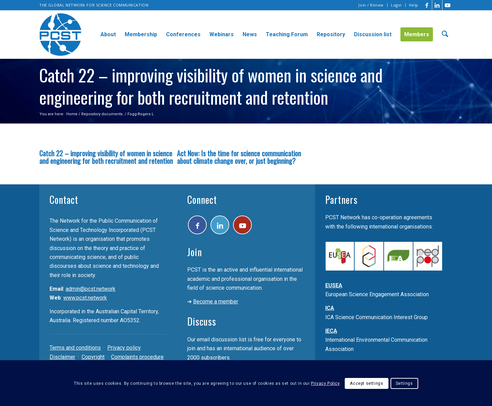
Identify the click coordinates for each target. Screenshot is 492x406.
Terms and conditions (75, 347)
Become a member (215, 301)
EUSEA (333, 285)
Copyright (93, 357)
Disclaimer (62, 357)
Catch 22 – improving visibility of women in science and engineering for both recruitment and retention (106, 157)
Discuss (201, 321)
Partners (341, 200)
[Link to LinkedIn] (437, 5)
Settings (404, 383)
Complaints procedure (137, 357)
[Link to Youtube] (447, 5)
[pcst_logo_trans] (60, 34)
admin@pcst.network (90, 289)
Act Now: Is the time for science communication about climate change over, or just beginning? (239, 157)
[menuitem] (371, 5)
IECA (331, 331)
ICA (329, 308)
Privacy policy (124, 347)
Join (194, 252)
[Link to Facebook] (427, 5)
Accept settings (366, 383)
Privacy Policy (325, 383)
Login (396, 5)
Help (413, 5)
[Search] (445, 34)
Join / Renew (371, 5)
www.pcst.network (85, 297)
